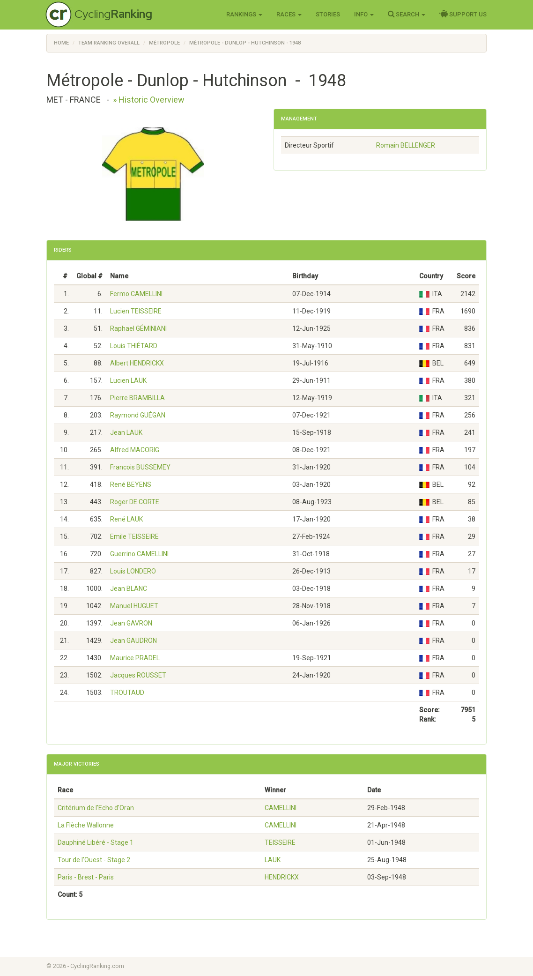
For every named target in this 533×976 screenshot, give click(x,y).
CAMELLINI (280, 808)
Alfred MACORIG (134, 450)
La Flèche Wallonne (86, 825)
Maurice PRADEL (135, 658)
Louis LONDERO (133, 571)
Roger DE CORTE (134, 502)
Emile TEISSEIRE (134, 536)
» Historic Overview (149, 99)
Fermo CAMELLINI (136, 294)
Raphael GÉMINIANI (138, 328)
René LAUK (126, 519)
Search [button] (406, 14)
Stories (328, 14)
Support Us (463, 14)
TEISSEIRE (280, 842)
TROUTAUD (127, 692)
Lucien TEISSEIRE (136, 311)
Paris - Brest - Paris (86, 877)
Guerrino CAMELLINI (139, 554)
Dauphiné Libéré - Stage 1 (95, 842)
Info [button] (364, 14)
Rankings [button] (244, 14)
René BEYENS (130, 484)
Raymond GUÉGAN (137, 415)
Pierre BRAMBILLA (137, 398)
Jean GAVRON (131, 623)
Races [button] (289, 14)
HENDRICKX (282, 877)
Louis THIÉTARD (133, 346)
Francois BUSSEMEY (140, 467)
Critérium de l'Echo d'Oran (96, 808)
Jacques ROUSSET (138, 675)
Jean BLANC (128, 588)
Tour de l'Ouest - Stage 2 (94, 860)
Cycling (113, 14)
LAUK (273, 860)
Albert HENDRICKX (137, 363)
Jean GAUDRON (133, 640)
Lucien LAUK (128, 380)
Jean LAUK (126, 432)
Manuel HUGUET (134, 606)
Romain (405, 145)
